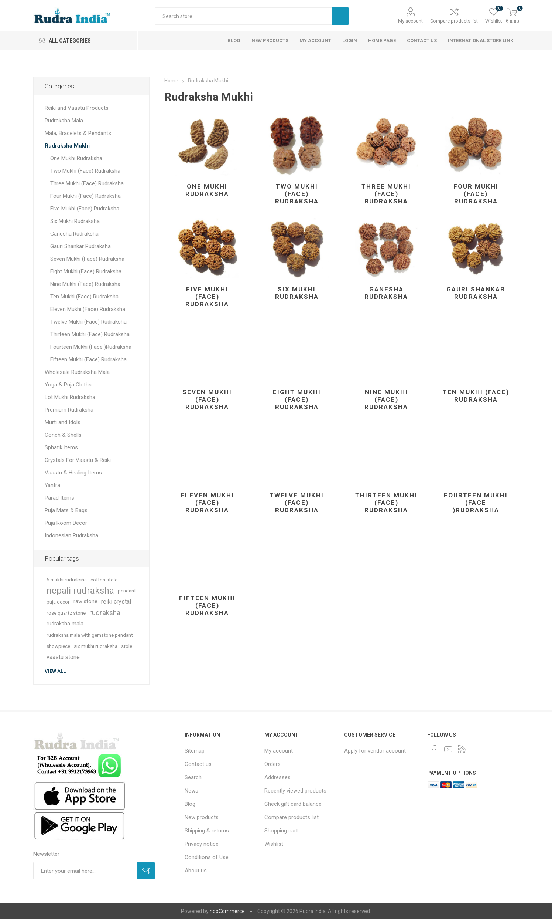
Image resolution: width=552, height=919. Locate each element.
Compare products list (454, 21)
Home (171, 81)
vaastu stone (63, 656)
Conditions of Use (207, 857)
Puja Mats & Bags (66, 510)
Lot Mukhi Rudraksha (70, 397)
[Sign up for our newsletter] (85, 870)
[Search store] (243, 16)
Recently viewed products (295, 790)
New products (202, 817)
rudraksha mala (65, 624)
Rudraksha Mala (64, 120)
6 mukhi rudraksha (67, 579)
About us (196, 870)
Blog (190, 804)
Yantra (52, 485)
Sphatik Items (61, 447)
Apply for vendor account (375, 750)
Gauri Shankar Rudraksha (475, 293)
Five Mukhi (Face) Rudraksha (207, 297)
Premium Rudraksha (69, 409)
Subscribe (146, 870)
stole (126, 646)
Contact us (198, 764)
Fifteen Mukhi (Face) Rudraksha (207, 605)
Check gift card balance (293, 804)
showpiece (58, 646)
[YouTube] (448, 749)
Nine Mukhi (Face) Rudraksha (386, 399)
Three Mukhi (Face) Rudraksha (386, 194)
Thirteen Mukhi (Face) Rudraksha (386, 502)
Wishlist (273, 844)
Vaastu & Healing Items (73, 472)
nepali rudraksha (80, 590)
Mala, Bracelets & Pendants (78, 133)
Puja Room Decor (66, 523)
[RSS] (462, 749)
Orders (272, 764)
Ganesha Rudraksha (386, 293)
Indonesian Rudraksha (71, 535)
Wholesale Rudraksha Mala (77, 372)
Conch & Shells (63, 435)
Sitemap (195, 750)
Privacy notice (202, 844)
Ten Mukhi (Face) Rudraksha (476, 395)
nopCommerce (227, 911)
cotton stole (103, 579)
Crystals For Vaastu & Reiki (78, 460)
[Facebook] (434, 749)
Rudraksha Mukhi (67, 145)
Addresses (277, 777)
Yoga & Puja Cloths (68, 384)
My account (410, 21)
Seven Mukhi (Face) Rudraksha (207, 399)
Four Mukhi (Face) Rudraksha (475, 194)
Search (340, 16)
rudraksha (104, 612)
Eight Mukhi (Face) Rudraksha (297, 399)
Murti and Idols (62, 422)
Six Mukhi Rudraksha (297, 293)
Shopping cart (281, 830)
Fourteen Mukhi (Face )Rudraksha (476, 502)
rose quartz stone (66, 613)
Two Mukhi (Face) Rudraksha (297, 194)
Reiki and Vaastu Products (77, 108)
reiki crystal (116, 601)
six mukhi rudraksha (95, 646)
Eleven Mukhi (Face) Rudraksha (207, 502)
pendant (127, 591)
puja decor (58, 602)
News (191, 790)
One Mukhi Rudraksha (207, 190)
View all (55, 671)
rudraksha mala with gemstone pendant (90, 635)
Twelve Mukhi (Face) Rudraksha (297, 502)
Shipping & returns (207, 830)
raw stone (85, 601)
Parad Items (59, 497)
